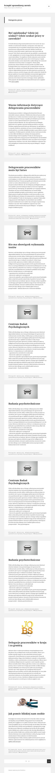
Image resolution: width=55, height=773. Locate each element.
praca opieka (15, 81)
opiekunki (34, 91)
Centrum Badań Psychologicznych (18, 325)
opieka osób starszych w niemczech (24, 91)
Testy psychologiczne (28, 297)
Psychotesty (19, 297)
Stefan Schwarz (25, 218)
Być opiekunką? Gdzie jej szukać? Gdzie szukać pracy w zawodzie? (26, 35)
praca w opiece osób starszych (34, 751)
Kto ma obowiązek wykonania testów (26, 246)
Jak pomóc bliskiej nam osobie (26, 713)
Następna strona (49, 761)
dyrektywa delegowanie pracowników (37, 215)
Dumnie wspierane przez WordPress (16, 770)
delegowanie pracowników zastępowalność (23, 688)
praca (19, 89)
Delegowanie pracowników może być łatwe (24, 169)
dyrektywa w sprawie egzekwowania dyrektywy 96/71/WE (21, 217)
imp (30, 153)
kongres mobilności (35, 153)
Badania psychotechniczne (24, 403)
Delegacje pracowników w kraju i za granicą (27, 644)
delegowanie (25, 153)
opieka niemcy (38, 89)
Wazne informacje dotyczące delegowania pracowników (25, 106)
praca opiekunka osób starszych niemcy (33, 749)
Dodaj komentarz (13, 92)
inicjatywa (36, 688)
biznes (19, 296)
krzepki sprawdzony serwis (17, 5)
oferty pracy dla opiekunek (29, 89)
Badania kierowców (30, 296)
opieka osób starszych (14, 741)
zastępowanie (17, 154)
